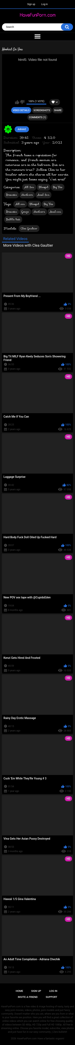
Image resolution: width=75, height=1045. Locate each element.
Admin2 (22, 129)
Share (58, 110)
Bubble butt (13, 219)
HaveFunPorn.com (27, 1038)
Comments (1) (37, 117)
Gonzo (25, 212)
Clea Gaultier (29, 228)
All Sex (29, 187)
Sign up (31, 4)
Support (51, 996)
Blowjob (43, 187)
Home (19, 990)
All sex (20, 204)
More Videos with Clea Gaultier (28, 245)
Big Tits (57, 187)
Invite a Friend (28, 996)
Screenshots (41, 110)
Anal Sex (43, 195)
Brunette (11, 195)
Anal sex (55, 212)
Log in (44, 4)
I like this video (17, 102)
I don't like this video (22, 102)
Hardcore (27, 195)
